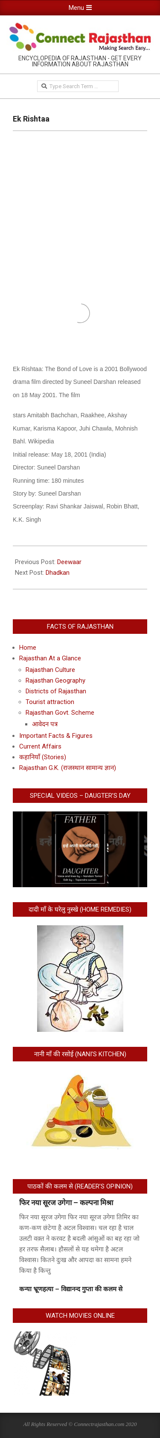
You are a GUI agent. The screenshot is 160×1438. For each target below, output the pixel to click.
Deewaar (69, 562)
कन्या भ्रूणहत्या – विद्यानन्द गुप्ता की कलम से (70, 1289)
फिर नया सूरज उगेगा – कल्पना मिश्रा (66, 1202)
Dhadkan (58, 572)
